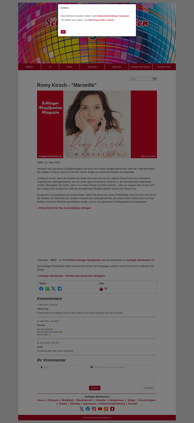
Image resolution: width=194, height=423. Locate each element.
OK (63, 32)
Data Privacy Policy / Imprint (101, 20)
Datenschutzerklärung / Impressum (113, 16)
